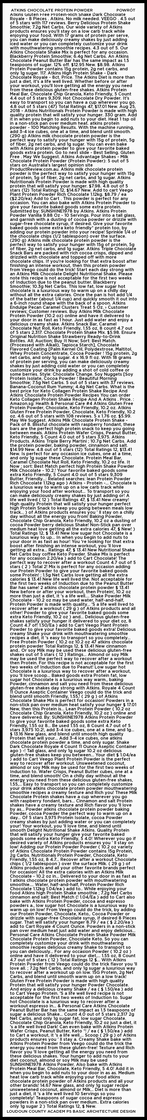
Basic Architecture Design (104, 1111)
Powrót (126, 10)
